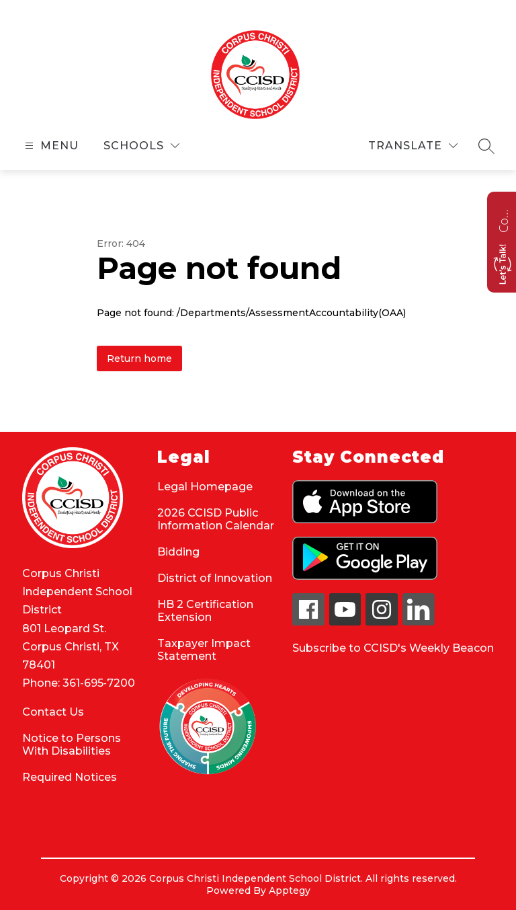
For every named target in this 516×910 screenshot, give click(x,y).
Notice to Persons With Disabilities (71, 744)
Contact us (503, 219)
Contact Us (53, 712)
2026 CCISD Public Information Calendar (215, 519)
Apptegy (289, 890)
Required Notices (69, 777)
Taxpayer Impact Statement (204, 649)
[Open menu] (50, 145)
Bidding (178, 551)
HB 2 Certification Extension (205, 610)
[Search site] (486, 146)
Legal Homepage (205, 486)
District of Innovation (214, 578)
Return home (139, 358)
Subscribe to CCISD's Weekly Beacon (393, 648)
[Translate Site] (413, 145)
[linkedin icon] (418, 621)
